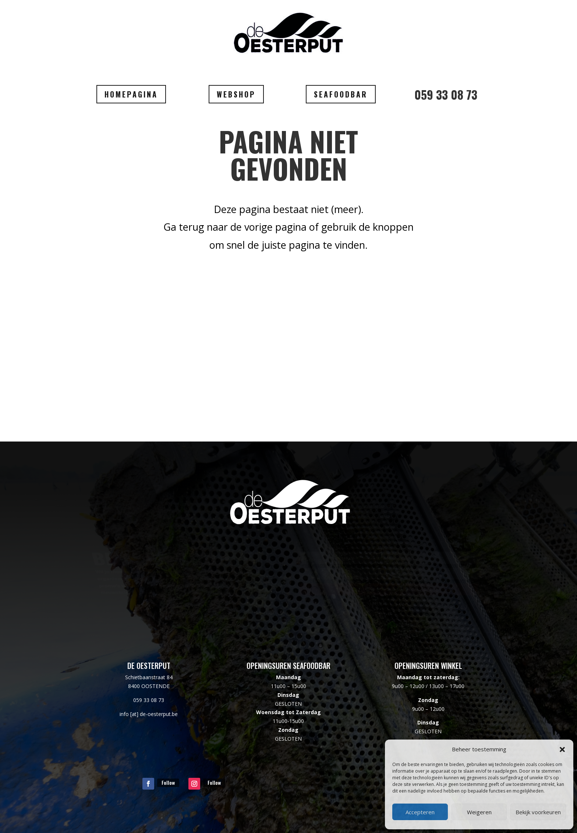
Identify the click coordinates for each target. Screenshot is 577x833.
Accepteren (420, 812)
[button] (562, 749)
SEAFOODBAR (341, 94)
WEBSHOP (236, 94)
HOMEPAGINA (131, 94)
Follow (168, 782)
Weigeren (479, 812)
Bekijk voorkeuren (538, 812)
